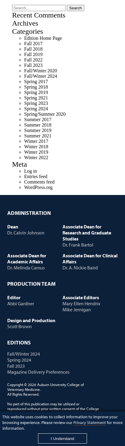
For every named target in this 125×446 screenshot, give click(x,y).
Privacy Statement (89, 422)
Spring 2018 (36, 87)
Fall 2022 (33, 59)
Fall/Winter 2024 (40, 76)
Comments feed (39, 181)
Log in (30, 171)
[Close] (62, 438)
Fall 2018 (33, 49)
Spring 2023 (36, 103)
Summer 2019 (37, 130)
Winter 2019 (36, 152)
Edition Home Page (43, 38)
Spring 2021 (36, 97)
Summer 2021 (37, 135)
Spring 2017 (36, 81)
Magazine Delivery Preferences (38, 372)
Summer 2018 (37, 124)
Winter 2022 (36, 157)
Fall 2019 (33, 54)
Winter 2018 (36, 146)
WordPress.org (38, 187)
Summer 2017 (37, 119)
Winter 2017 (36, 141)
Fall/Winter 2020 (40, 70)
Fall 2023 (33, 65)
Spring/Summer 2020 (45, 114)
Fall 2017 (33, 43)
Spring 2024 (36, 108)
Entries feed (35, 176)
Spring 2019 (36, 92)
